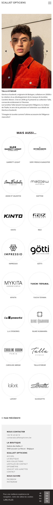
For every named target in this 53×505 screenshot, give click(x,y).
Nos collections (15, 461)
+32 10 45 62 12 (13, 435)
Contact (11, 472)
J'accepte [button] (47, 497)
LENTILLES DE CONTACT (17, 464)
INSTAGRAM (12, 482)
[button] (49, 3)
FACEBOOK (11, 479)
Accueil (10, 456)
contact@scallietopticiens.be (19, 438)
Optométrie (12, 467)
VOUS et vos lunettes (17, 469)
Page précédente (11, 418)
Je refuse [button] (40, 497)
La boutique (13, 459)
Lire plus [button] (8, 500)
